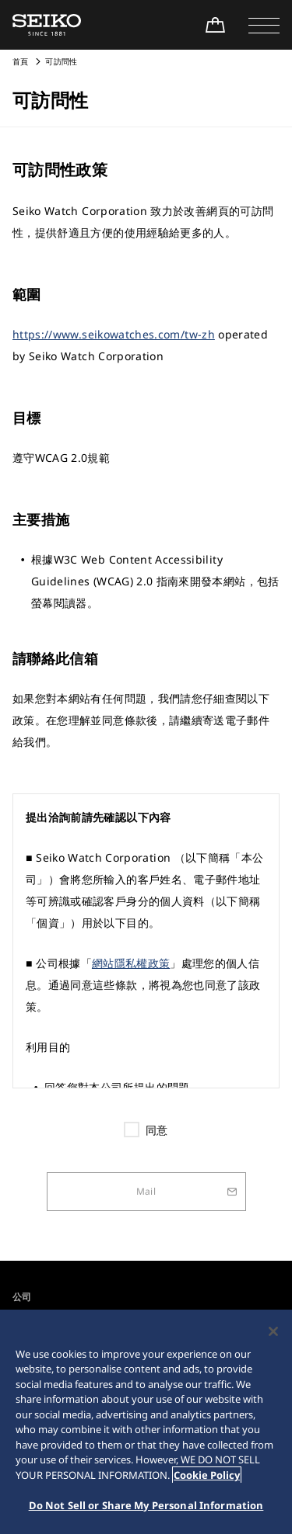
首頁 (20, 61)
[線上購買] (215, 25)
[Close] (273, 1331)
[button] (264, 25)
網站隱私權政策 (131, 963)
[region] (146, 1422)
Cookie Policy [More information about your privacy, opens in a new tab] (207, 1475)
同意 (157, 1130)
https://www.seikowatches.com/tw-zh (113, 334)
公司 (22, 1296)
